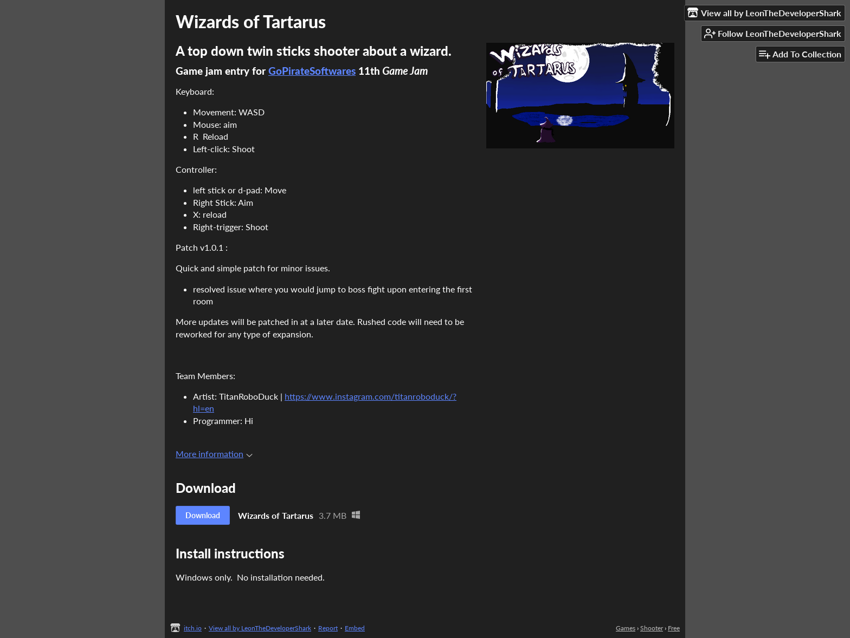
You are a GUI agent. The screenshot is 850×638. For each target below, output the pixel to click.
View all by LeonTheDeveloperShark (260, 628)
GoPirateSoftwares (312, 71)
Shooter (651, 628)
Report (328, 628)
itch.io (193, 628)
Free (674, 628)
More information (214, 453)
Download (202, 515)
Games (625, 628)
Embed (355, 628)
